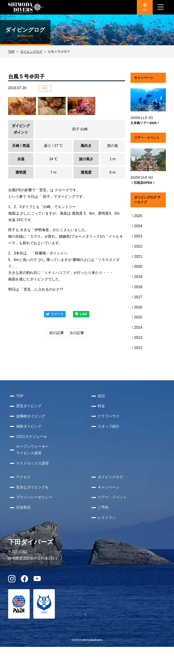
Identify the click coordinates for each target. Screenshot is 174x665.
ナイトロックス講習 (32, 463)
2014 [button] (136, 327)
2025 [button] (136, 216)
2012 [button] (136, 348)
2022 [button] (136, 246)
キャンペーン (108, 487)
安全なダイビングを (32, 487)
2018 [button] (136, 287)
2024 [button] (136, 226)
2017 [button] (136, 297)
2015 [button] (136, 317)
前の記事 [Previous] (56, 333)
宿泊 (101, 396)
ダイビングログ (31, 51)
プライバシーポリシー (34, 497)
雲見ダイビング (28, 406)
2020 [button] (136, 266)
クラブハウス (108, 416)
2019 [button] (136, 277)
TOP (11, 51)
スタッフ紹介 (108, 426)
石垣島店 (23, 507)
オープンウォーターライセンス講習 (32, 450)
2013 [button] (136, 338)
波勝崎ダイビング (30, 416)
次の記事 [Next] (77, 333)
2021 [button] (136, 256)
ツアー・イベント (112, 497)
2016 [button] (136, 307)
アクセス (23, 477)
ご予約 (103, 507)
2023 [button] (136, 236)
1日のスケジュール (31, 436)
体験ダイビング (28, 426)
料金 (101, 406)
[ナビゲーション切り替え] (161, 7)
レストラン (107, 517)
